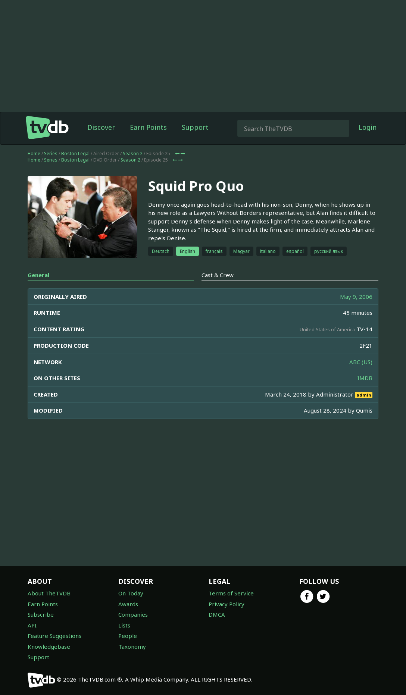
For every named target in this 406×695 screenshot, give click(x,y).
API (32, 625)
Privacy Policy (226, 604)
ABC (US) (360, 362)
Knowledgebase (49, 646)
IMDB (364, 378)
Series (50, 153)
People (127, 635)
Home (34, 153)
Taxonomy (132, 646)
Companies (133, 614)
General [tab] (38, 275)
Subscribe (41, 614)
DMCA (217, 614)
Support (195, 127)
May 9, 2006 (356, 296)
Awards (128, 604)
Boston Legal (75, 153)
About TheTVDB (49, 593)
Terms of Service (231, 593)
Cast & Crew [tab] (218, 275)
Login (368, 127)
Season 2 (133, 153)
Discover (101, 127)
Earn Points (148, 127)
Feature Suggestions (54, 635)
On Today (130, 593)
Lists (124, 625)
